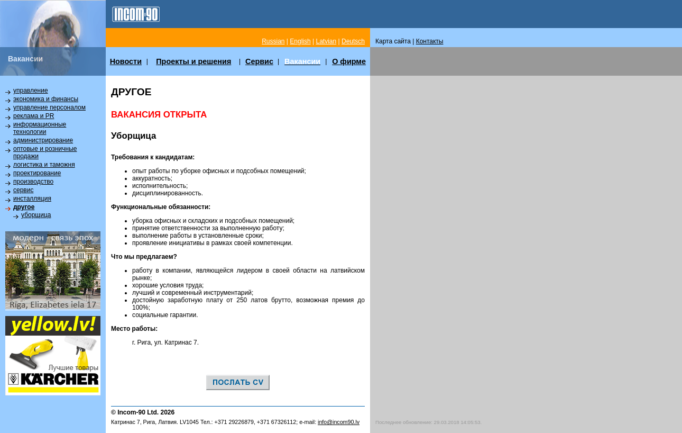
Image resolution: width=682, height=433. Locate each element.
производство (33, 181)
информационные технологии (39, 128)
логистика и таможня (44, 164)
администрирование (43, 140)
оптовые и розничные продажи (45, 152)
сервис (23, 190)
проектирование (37, 173)
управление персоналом (49, 107)
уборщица (36, 215)
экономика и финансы (45, 99)
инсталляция (32, 198)
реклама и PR (33, 116)
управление (30, 90)
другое (23, 207)
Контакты (430, 41)
